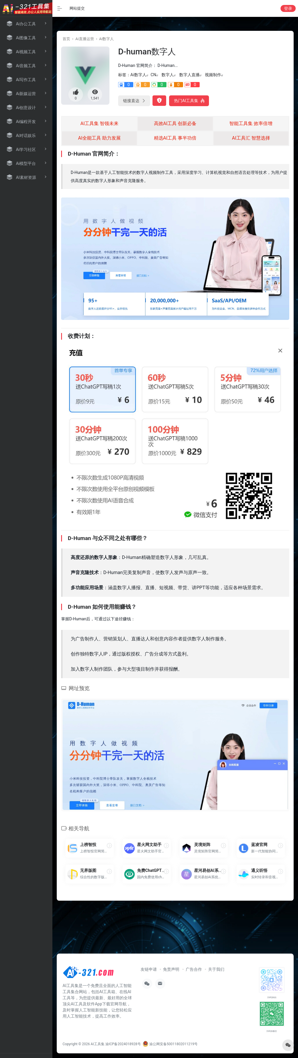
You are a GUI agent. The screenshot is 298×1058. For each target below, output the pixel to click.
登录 (288, 8)
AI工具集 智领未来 (99, 123)
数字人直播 (189, 74)
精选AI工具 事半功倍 (175, 138)
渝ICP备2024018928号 (123, 1044)
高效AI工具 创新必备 (175, 123)
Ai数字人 (106, 39)
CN (153, 74)
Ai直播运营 (84, 39)
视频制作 (213, 74)
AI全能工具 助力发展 (99, 138)
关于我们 (216, 969)
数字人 (168, 74)
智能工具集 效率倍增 (250, 123)
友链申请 (149, 969)
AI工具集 (97, 1044)
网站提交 (77, 8)
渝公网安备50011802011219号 (170, 1044)
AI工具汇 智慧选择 (251, 138)
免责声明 (171, 969)
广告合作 (194, 969)
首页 (66, 39)
